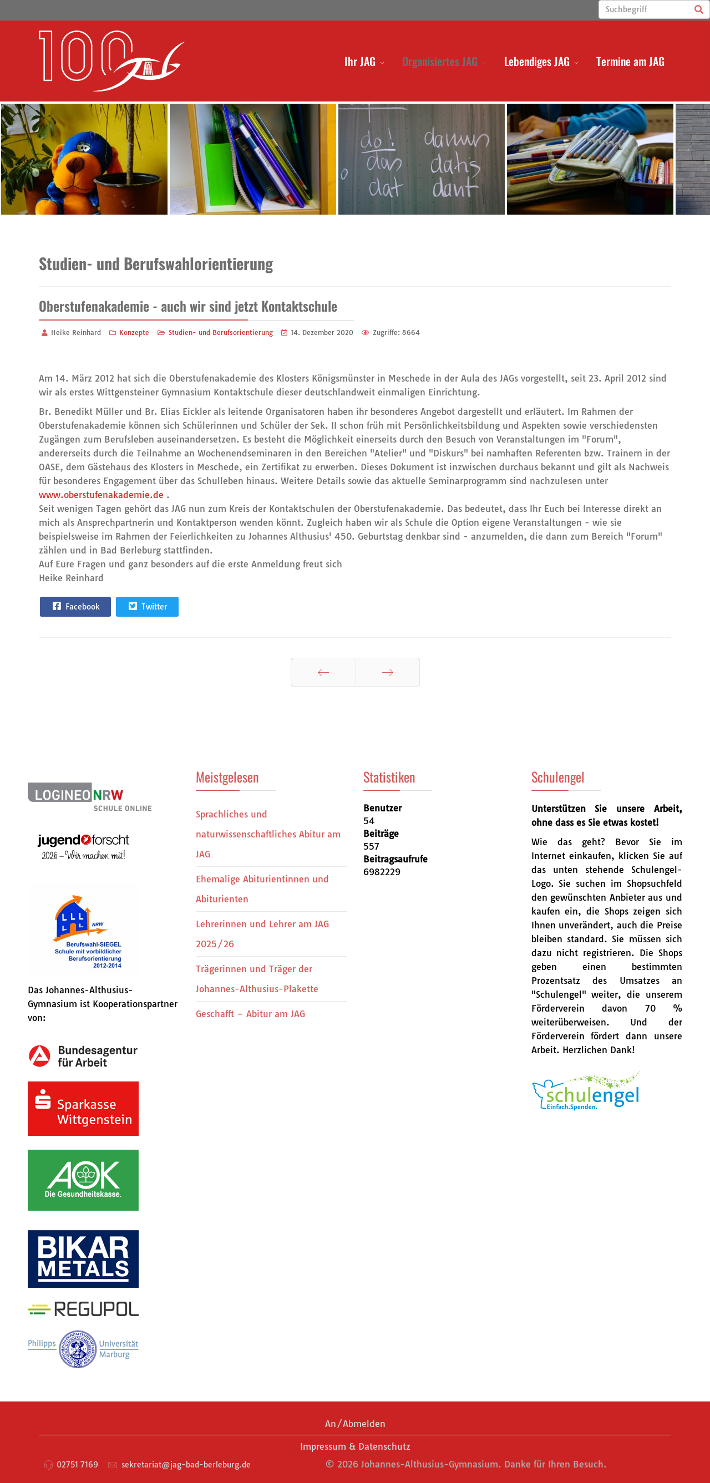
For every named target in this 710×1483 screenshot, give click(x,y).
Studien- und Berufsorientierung (221, 332)
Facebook (75, 606)
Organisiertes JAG (440, 61)
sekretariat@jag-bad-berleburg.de (186, 1465)
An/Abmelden (355, 1423)
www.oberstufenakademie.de (101, 494)
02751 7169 (77, 1465)
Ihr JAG (360, 61)
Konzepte (134, 332)
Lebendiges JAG (537, 61)
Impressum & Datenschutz (355, 1446)
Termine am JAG (630, 61)
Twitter (147, 606)
